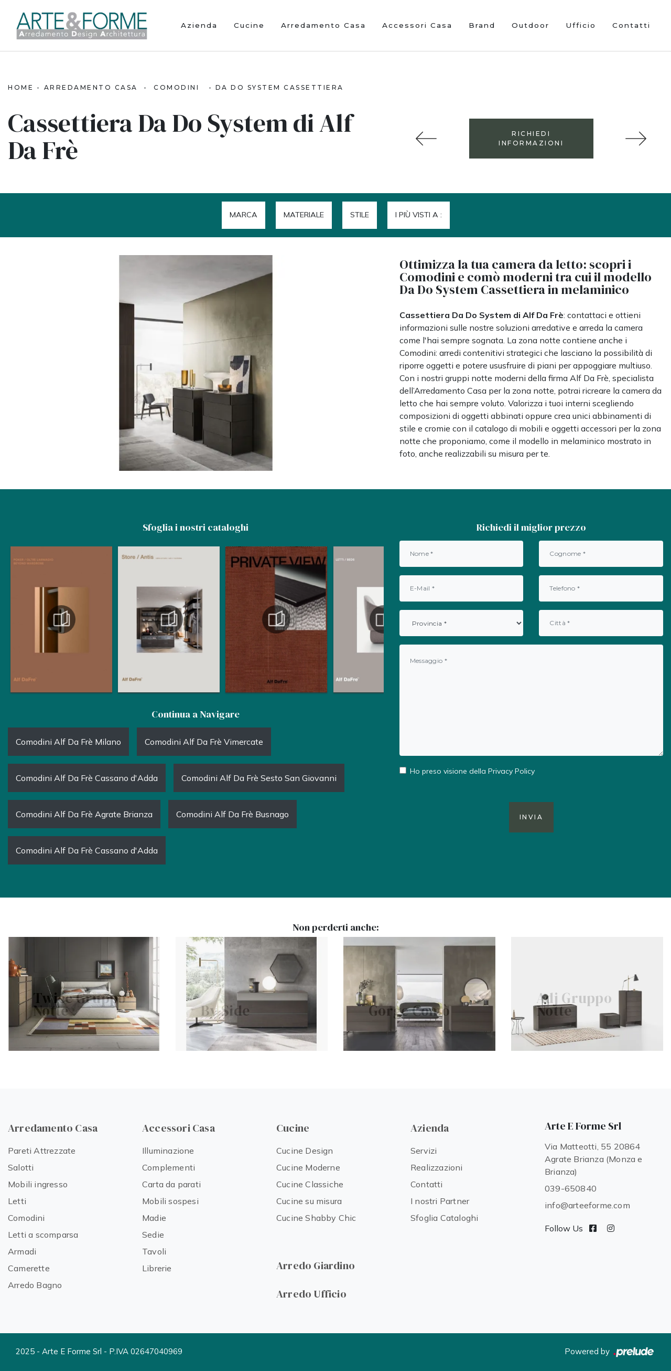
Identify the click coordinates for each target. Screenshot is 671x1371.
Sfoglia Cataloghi (444, 1217)
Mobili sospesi (170, 1201)
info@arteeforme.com (587, 1205)
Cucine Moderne (308, 1167)
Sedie (153, 1234)
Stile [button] (359, 214)
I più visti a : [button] (418, 214)
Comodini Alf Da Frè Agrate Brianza (84, 814)
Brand (482, 25)
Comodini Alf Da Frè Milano (68, 741)
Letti (17, 1201)
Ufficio (581, 25)
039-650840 (571, 1188)
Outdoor (530, 25)
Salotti (21, 1167)
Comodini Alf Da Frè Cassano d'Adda (87, 778)
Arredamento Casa (323, 25)
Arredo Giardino (315, 1265)
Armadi (22, 1251)
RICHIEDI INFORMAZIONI (531, 138)
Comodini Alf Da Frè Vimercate (204, 741)
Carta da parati (171, 1184)
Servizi (423, 1150)
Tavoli (154, 1251)
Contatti (631, 25)
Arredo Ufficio (311, 1293)
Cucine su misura (309, 1201)
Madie (154, 1217)
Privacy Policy (511, 771)
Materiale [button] (304, 214)
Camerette (29, 1268)
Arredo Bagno (35, 1285)
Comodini (176, 87)
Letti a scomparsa (43, 1234)
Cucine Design (304, 1150)
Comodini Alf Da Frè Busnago (232, 814)
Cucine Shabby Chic (316, 1217)
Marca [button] (243, 214)
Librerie (157, 1268)
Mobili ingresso (38, 1184)
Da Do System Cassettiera (279, 87)
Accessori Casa (417, 25)
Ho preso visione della (472, 771)
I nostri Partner (439, 1201)
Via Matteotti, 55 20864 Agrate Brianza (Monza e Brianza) (594, 1159)
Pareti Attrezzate (41, 1150)
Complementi (168, 1167)
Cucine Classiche (309, 1184)
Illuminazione (168, 1150)
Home (21, 87)
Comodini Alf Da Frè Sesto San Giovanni (259, 778)
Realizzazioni (436, 1167)
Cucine (249, 25)
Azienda (199, 25)
